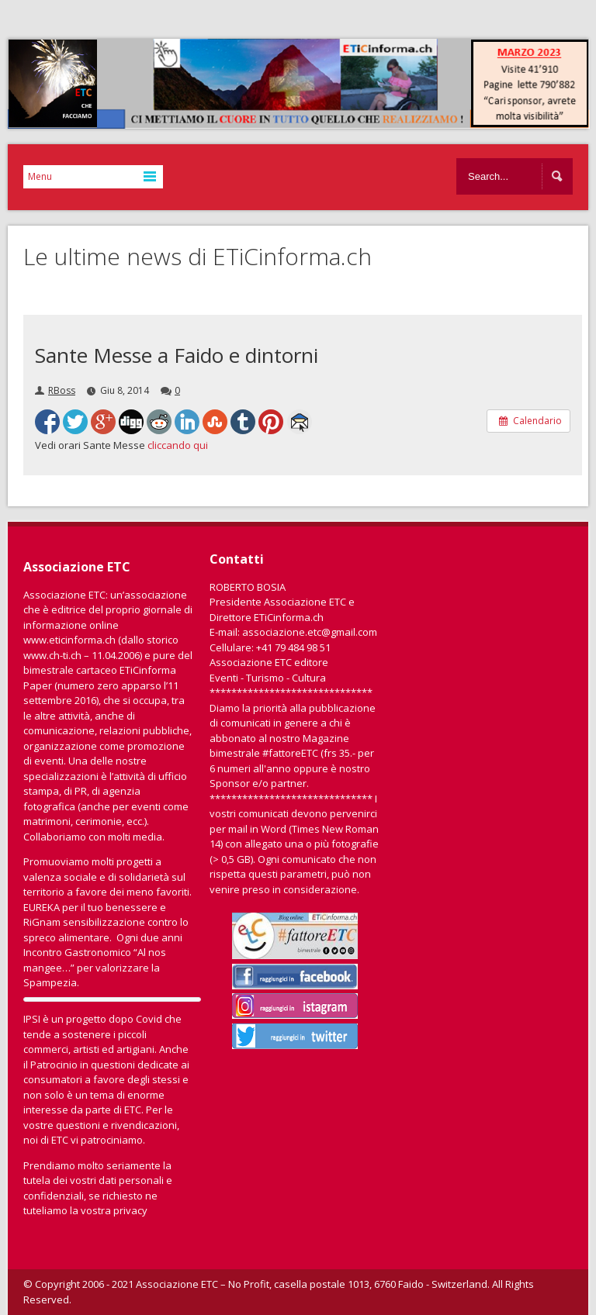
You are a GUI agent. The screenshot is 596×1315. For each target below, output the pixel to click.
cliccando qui (177, 445)
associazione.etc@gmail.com (309, 632)
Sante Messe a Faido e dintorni (176, 355)
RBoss (61, 390)
